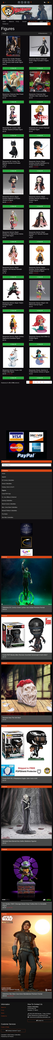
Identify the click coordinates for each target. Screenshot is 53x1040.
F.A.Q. (17, 21)
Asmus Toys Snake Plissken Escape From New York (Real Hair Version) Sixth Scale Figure (13, 60)
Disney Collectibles (7, 483)
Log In (41, 21)
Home (4, 21)
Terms (47, 21)
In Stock (13, 68)
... (47, 382)
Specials (4, 914)
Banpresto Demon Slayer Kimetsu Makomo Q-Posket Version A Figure (11, 198)
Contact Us (5, 23)
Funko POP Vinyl (6, 493)
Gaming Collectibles (7, 500)
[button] (4, 2)
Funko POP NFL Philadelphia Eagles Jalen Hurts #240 (20, 778)
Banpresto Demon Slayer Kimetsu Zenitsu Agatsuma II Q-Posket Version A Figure (39, 269)
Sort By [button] (5, 33)
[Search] (38, 23)
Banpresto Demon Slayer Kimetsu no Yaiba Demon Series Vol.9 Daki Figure (13, 233)
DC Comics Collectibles (8, 480)
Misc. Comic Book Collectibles (9, 507)
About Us (11, 21)
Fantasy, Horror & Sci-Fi (8, 487)
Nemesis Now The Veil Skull (12, 717)
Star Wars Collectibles (7, 517)
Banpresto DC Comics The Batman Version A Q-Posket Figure (11, 163)
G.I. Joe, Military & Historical (9, 497)
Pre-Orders (5, 514)
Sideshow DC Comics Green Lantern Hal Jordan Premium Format (24, 607)
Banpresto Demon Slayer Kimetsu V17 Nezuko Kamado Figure (38, 233)
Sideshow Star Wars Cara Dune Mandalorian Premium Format (22, 994)
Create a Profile (5, 1027)
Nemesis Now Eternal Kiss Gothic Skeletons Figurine (19, 841)
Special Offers (33, 21)
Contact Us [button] (39, 1020)
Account (24, 21)
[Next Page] (50, 382)
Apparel (4, 477)
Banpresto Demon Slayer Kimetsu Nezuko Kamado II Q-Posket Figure (38, 198)
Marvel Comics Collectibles (9, 504)
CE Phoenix (10, 1036)
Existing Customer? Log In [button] (13, 1030)
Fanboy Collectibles (15, 1034)
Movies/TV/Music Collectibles (9, 510)
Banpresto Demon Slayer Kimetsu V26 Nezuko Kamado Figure (12, 269)
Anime (3, 473)
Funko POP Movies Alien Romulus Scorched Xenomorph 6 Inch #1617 (25, 655)
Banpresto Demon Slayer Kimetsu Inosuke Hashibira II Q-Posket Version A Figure (39, 163)
